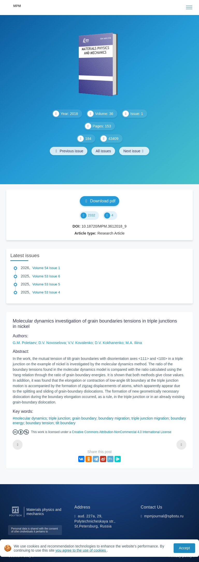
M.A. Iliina (134, 343)
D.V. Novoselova (52, 343)
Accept (184, 548)
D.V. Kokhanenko (109, 343)
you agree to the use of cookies (81, 550)
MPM (17, 6)
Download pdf (100, 201)
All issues (103, 151)
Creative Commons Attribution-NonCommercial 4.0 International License (122, 432)
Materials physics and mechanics (43, 512)
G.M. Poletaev (24, 343)
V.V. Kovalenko (80, 343)
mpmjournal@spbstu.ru (163, 516)
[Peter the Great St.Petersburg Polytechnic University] (15, 516)
